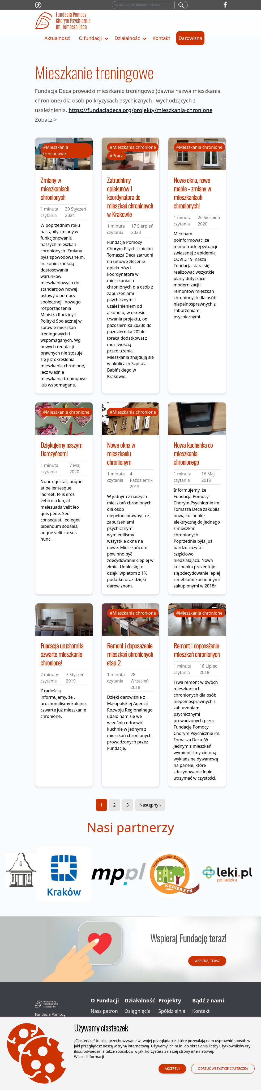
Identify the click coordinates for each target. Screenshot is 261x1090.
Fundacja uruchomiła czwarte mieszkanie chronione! (62, 654)
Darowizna (190, 38)
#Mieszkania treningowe (55, 150)
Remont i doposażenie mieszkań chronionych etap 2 (130, 654)
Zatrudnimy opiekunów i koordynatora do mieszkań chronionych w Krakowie (130, 197)
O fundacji (90, 38)
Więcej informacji (89, 1056)
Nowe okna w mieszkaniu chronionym (121, 453)
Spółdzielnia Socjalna (172, 1015)
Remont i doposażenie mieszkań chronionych (197, 650)
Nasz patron (104, 1011)
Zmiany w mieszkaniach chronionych (55, 188)
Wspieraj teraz (207, 961)
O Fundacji (105, 1000)
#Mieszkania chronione (133, 147)
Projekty (170, 1000)
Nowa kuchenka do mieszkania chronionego (193, 453)
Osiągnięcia (138, 1011)
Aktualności (57, 38)
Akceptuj (172, 1068)
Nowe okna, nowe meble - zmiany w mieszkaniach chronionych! (192, 192)
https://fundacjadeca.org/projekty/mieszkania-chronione (140, 110)
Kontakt (161, 38)
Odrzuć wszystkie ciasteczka (223, 1068)
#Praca (116, 156)
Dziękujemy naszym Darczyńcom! (61, 449)
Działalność (127, 38)
